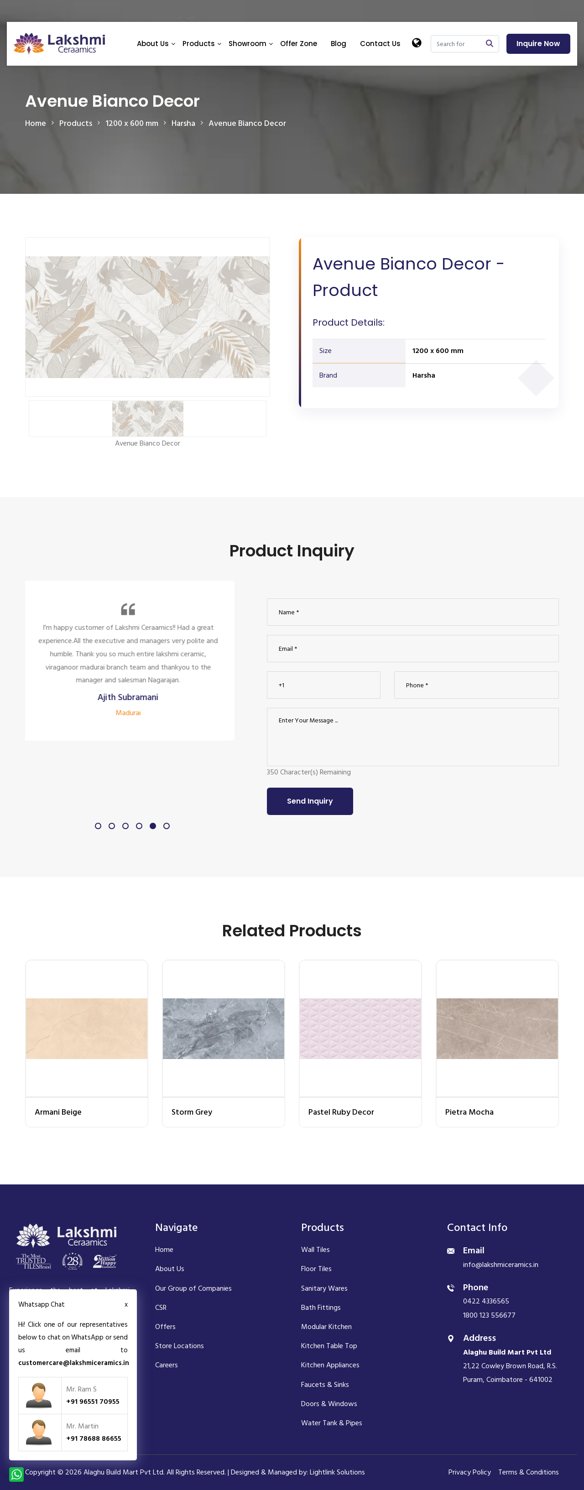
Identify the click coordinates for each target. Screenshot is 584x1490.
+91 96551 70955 (93, 1401)
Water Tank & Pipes (331, 1423)
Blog (338, 43)
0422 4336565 (486, 1301)
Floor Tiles (316, 1269)
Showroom (247, 43)
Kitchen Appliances (330, 1365)
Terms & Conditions (528, 1472)
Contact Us (380, 43)
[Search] (455, 44)
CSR (161, 1307)
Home (35, 123)
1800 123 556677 (489, 1315)
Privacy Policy (469, 1472)
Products (198, 43)
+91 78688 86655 (93, 1438)
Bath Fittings (321, 1307)
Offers (165, 1327)
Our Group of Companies (193, 1288)
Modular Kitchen (326, 1327)
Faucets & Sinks (325, 1385)
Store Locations (179, 1346)
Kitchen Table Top (329, 1346)
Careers (166, 1365)
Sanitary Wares (324, 1288)
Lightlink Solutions (337, 1472)
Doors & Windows (329, 1404)
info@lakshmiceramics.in (500, 1265)
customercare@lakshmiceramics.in (73, 1363)
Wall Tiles (315, 1250)
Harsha (423, 375)
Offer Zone (298, 43)
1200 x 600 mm (438, 351)
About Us (153, 43)
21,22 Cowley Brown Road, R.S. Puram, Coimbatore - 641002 (510, 1366)
